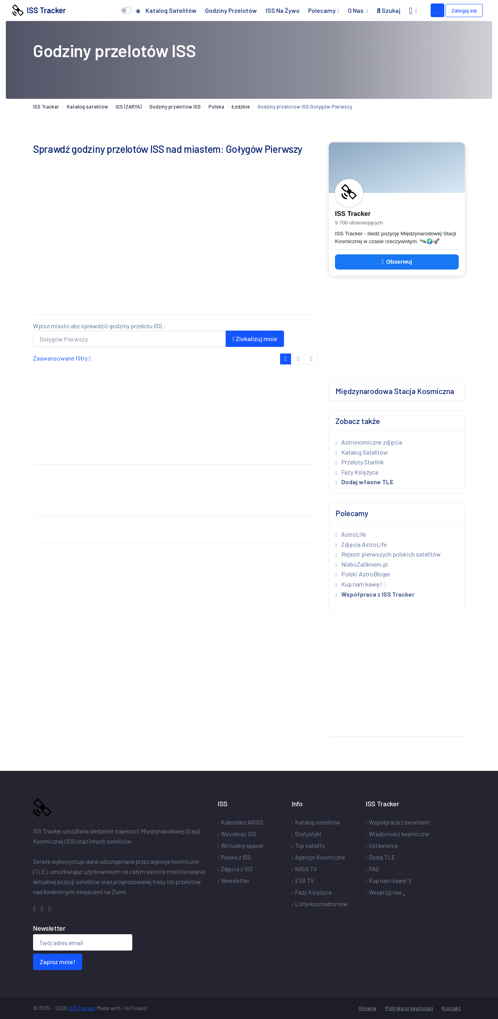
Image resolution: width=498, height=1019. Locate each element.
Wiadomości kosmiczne (399, 833)
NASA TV (306, 868)
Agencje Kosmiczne (320, 857)
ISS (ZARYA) (129, 106)
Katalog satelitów (171, 10)
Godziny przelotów (231, 10)
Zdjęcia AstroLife (361, 544)
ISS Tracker (39, 10)
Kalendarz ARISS (242, 822)
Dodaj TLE (382, 857)
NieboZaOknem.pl (361, 564)
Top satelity (310, 845)
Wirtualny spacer (242, 845)
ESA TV (304, 880)
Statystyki (308, 833)
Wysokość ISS (238, 833)
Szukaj (388, 10)
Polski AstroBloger (362, 574)
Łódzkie (240, 106)
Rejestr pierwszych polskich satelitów (388, 554)
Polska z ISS (236, 857)
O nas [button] (356, 10)
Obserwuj (397, 262)
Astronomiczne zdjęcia (368, 442)
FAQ (374, 868)
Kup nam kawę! (360, 584)
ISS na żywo (283, 10)
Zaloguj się (464, 10)
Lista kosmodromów (321, 903)
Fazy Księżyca (356, 472)
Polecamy (322, 10)
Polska (216, 106)
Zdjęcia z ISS (237, 868)
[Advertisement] (175, 253)
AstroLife (350, 534)
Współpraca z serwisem (399, 822)
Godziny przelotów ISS (175, 106)
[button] (413, 11)
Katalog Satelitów (361, 452)
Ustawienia (383, 845)
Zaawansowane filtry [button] (62, 358)
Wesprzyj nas (387, 892)
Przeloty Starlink (359, 462)
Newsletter (235, 880)
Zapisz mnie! (57, 961)
